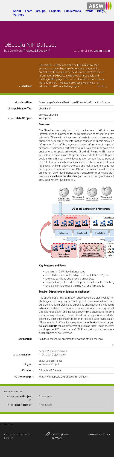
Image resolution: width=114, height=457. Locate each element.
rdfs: (26, 370)
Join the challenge (49, 339)
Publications (72, 11)
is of (19, 404)
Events (88, 11)
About (17, 11)
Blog (100, 11)
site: (24, 339)
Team (28, 11)
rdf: (27, 364)
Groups (41, 11)
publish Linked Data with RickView (17, 436)
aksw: (23, 102)
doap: (22, 354)
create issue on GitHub (99, 434)
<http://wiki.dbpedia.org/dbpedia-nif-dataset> (64, 376)
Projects (55, 11)
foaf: (22, 376)
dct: (24, 86)
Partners (18, 14)
